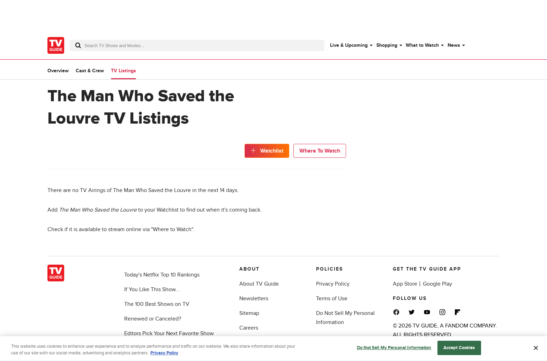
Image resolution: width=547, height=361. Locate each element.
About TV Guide (259, 283)
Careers (248, 327)
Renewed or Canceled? (152, 318)
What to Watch (422, 45)
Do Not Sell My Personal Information (394, 349)
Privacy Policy (333, 283)
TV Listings (123, 71)
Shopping (386, 45)
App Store (405, 283)
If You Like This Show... (152, 289)
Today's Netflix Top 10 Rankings (162, 274)
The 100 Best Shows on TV (156, 304)
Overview (58, 71)
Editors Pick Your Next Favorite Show (169, 333)
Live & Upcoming (349, 45)
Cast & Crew (90, 71)
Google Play (437, 283)
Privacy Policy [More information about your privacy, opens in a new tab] (164, 355)
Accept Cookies (459, 349)
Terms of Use (331, 298)
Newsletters (253, 298)
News (454, 45)
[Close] (536, 349)
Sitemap (249, 313)
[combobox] (197, 45)
